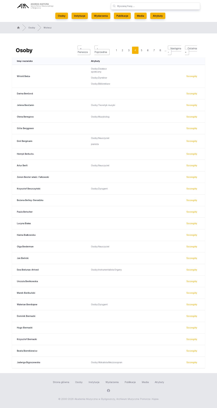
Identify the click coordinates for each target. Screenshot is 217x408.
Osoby (61, 15)
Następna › (174, 50)
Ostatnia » (191, 50)
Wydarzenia (101, 15)
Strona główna (61, 382)
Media (140, 15)
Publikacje (122, 15)
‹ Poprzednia (100, 50)
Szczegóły (191, 76)
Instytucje (79, 15)
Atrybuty (158, 15)
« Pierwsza (83, 50)
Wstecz (48, 27)
